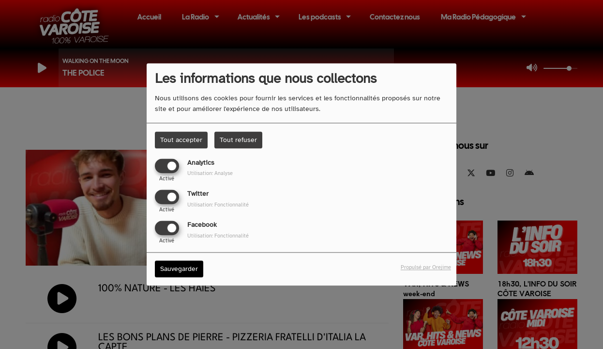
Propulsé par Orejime (426, 267)
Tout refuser (238, 140)
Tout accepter (181, 140)
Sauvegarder (179, 269)
